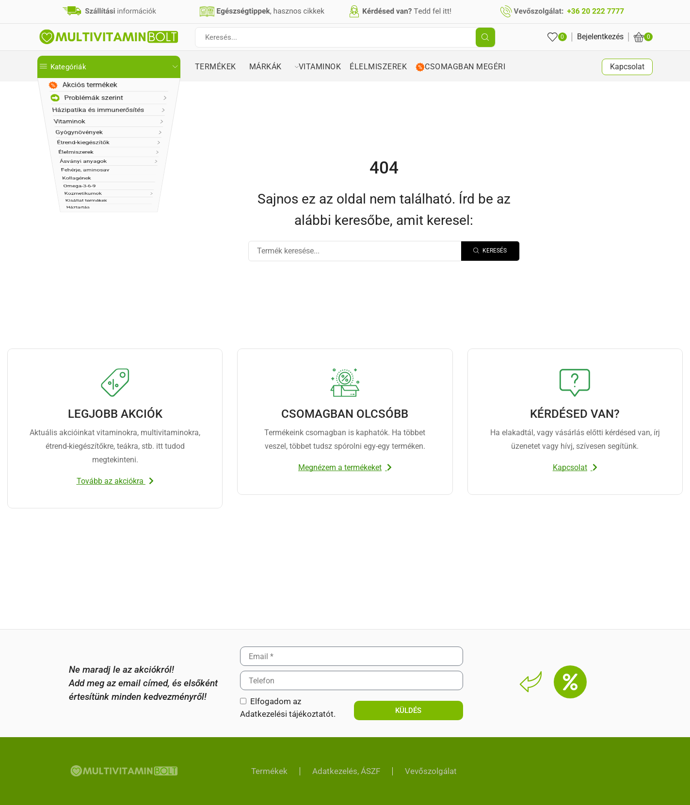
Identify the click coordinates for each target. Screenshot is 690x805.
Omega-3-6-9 (69, 246)
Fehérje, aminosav (79, 214)
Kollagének (66, 230)
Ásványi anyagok (77, 198)
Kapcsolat (627, 66)
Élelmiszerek (69, 182)
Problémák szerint (86, 102)
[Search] (490, 251)
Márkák (274, 66)
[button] (115, 481)
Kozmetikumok (73, 262)
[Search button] (485, 37)
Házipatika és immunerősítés (97, 118)
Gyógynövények (75, 150)
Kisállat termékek (77, 278)
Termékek (222, 66)
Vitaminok (65, 134)
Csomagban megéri (463, 67)
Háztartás (64, 294)
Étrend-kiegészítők (79, 166)
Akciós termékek (82, 86)
